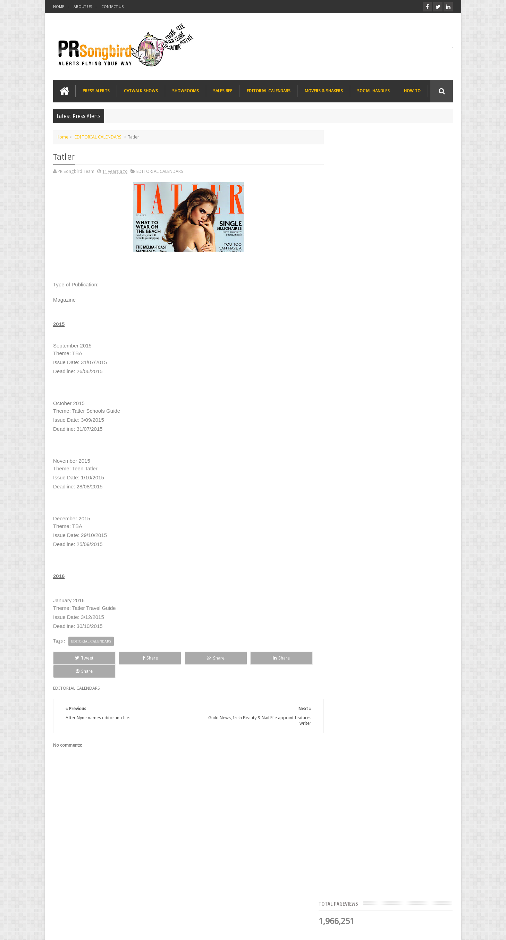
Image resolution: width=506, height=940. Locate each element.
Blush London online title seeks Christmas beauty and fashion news (401, 309)
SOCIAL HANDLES (373, 90)
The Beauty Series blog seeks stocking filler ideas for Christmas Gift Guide (405, 352)
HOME (58, 7)
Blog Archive (433, 213)
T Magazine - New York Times (399, 430)
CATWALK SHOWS (141, 90)
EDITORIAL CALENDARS (268, 90)
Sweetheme (441, 929)
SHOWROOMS (185, 90)
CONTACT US (112, 7)
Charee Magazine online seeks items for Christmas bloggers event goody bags (408, 395)
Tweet (78, 657)
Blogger (393, 929)
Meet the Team (392, 213)
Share (131, 657)
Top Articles (353, 213)
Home (62, 136)
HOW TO (412, 90)
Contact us (435, 908)
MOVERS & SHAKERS (324, 90)
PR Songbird (110, 929)
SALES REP (223, 90)
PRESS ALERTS (96, 90)
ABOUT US (83, 7)
